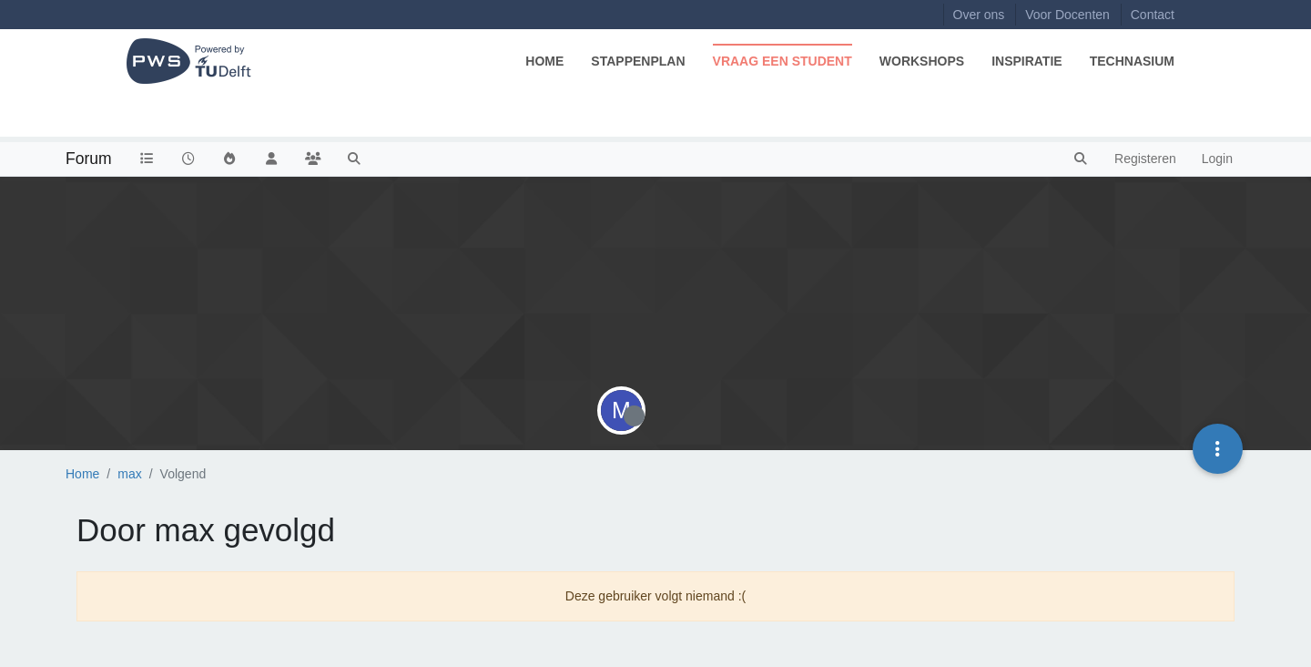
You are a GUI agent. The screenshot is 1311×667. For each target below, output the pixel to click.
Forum (89, 158)
